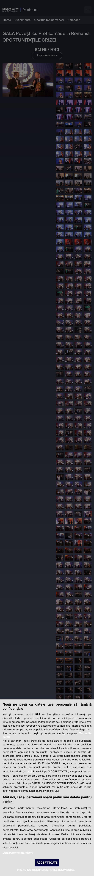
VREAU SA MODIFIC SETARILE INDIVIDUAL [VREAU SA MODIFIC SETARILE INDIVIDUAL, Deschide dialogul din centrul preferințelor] (45, 870)
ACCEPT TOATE (47, 862)
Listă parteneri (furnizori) (18, 853)
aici (29, 771)
